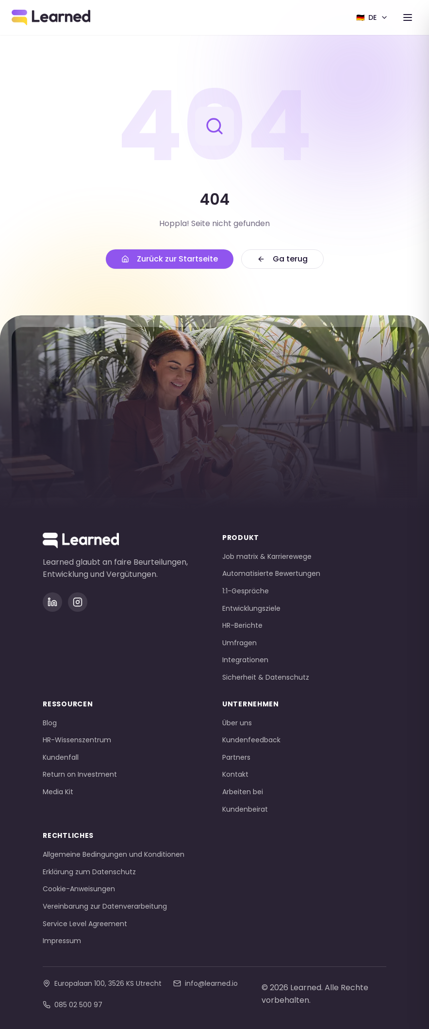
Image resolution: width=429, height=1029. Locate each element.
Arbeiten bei (242, 792)
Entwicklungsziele (251, 608)
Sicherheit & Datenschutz (265, 677)
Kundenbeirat (245, 809)
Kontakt (235, 774)
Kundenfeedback (251, 740)
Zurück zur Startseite (169, 258)
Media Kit (58, 792)
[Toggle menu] (407, 17)
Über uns (237, 723)
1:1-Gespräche (245, 591)
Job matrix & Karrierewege (267, 556)
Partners (236, 757)
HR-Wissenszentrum (77, 740)
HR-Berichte (242, 625)
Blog (50, 723)
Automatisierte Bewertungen (271, 573)
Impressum (62, 941)
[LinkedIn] (52, 602)
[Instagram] (77, 602)
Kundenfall (61, 757)
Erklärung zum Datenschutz (89, 872)
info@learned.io (205, 983)
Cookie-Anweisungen (79, 889)
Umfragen (239, 643)
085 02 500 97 (72, 1005)
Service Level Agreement (85, 924)
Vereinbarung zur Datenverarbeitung (105, 906)
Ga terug (282, 258)
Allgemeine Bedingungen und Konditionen (113, 854)
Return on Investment (80, 774)
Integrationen (245, 660)
